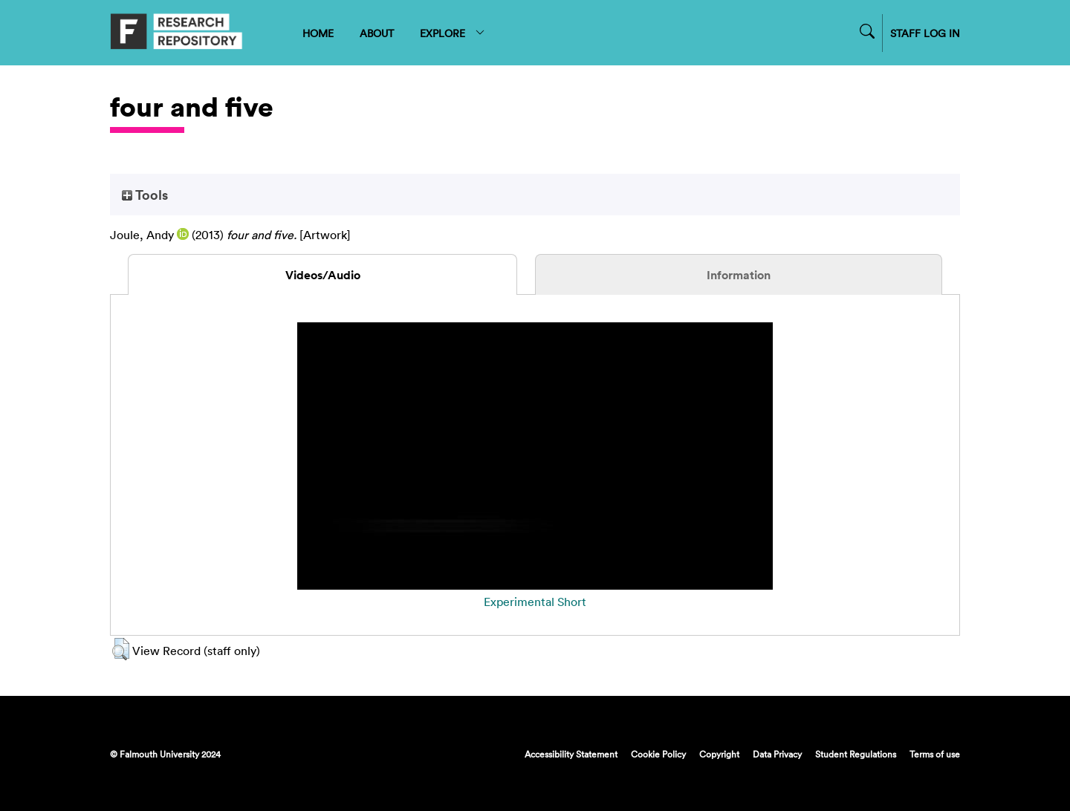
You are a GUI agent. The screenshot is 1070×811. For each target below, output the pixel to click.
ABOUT (377, 33)
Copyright (719, 753)
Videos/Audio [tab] (322, 275)
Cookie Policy (658, 753)
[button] (120, 649)
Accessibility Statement (571, 753)
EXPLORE (453, 33)
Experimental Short (535, 601)
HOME (318, 33)
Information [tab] (739, 275)
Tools (145, 194)
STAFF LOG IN (925, 33)
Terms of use (935, 753)
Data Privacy (777, 753)
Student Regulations (855, 753)
